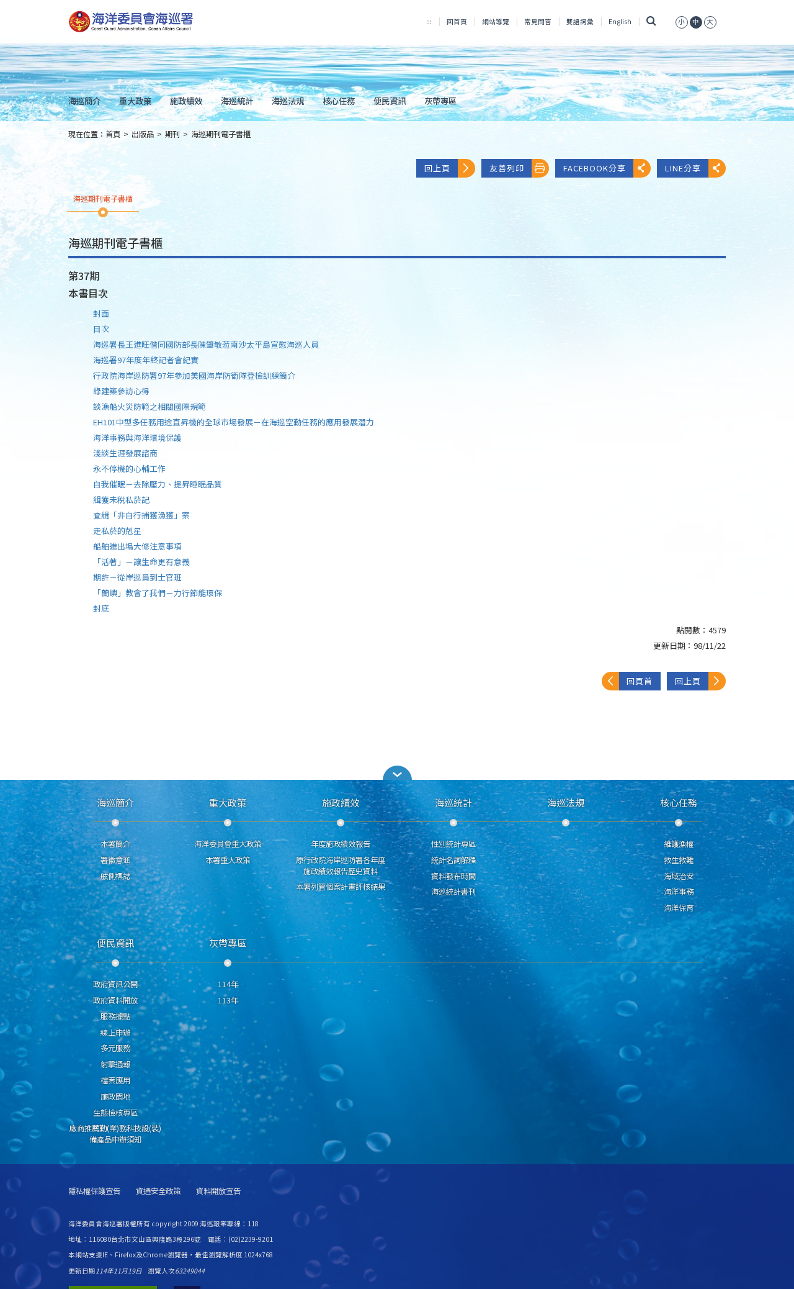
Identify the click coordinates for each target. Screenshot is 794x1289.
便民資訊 (389, 100)
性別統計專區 (453, 843)
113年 (228, 1000)
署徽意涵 (115, 860)
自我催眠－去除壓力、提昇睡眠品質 (157, 484)
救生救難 (679, 860)
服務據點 (115, 1016)
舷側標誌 (115, 876)
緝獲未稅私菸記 (121, 499)
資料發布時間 (453, 876)
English (620, 21)
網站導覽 (495, 21)
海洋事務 (679, 891)
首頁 (112, 134)
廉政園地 (115, 1096)
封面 (101, 313)
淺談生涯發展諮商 (125, 453)
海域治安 (679, 876)
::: (429, 21)
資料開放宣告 (218, 1191)
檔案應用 (115, 1080)
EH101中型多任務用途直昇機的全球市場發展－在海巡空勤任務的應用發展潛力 (233, 422)
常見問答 (537, 21)
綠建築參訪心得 (121, 391)
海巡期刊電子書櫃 (221, 134)
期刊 (172, 134)
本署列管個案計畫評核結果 (340, 886)
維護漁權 (679, 843)
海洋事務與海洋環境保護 (137, 437)
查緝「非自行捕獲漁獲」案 (141, 515)
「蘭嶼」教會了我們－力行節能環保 (157, 593)
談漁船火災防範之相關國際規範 (149, 406)
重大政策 (135, 100)
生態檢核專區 (115, 1112)
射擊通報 (115, 1064)
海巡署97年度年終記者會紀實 (145, 360)
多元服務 (115, 1048)
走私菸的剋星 (117, 530)
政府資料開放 (115, 1000)
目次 (101, 329)
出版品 (143, 134)
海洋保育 (679, 907)
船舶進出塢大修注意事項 (137, 546)
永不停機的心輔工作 (129, 468)
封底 (101, 608)
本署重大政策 (227, 860)
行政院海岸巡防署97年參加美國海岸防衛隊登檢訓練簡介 (194, 375)
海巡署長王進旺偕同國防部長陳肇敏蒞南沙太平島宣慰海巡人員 (206, 344)
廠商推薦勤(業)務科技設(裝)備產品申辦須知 (115, 1134)
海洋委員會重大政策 (227, 843)
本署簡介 (115, 843)
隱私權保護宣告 (94, 1191)
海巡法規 (288, 100)
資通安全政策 (158, 1191)
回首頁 (457, 21)
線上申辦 (115, 1032)
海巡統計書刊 (453, 891)
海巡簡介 (84, 100)
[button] (397, 773)
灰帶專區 (440, 100)
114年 (228, 984)
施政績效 (186, 100)
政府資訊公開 (115, 984)
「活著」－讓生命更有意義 (141, 562)
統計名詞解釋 (453, 860)
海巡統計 (237, 100)
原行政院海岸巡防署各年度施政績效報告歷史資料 (340, 865)
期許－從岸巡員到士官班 (137, 577)
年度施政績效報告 (340, 843)
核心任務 (339, 100)
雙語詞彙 (580, 21)
